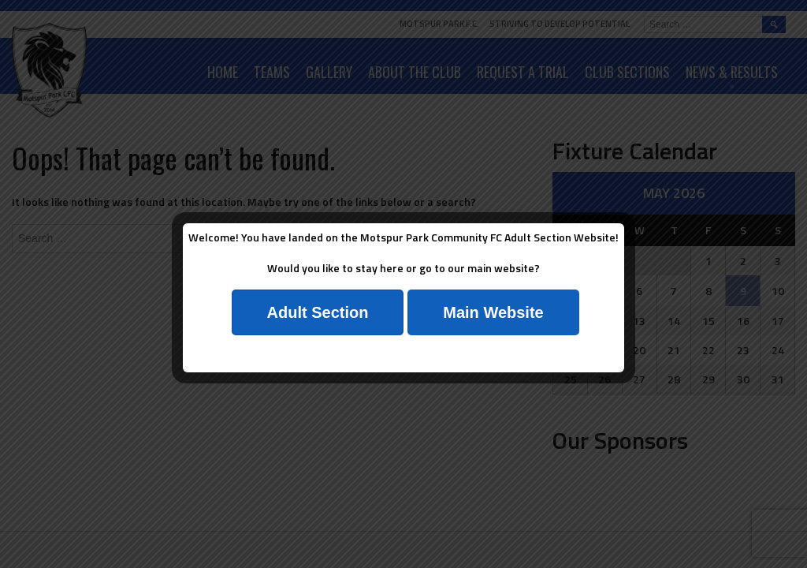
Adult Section (318, 312)
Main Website (493, 312)
